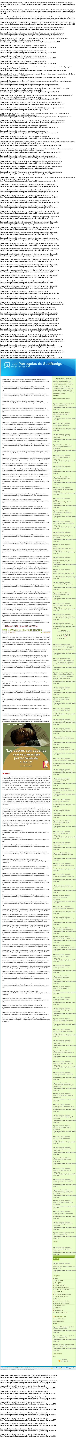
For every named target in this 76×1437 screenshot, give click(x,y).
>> (69, 639)
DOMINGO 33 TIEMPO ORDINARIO (25, 630)
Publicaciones (61, 1319)
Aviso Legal (56, 395)
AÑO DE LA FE (59, 1280)
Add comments (46, 632)
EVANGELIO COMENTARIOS (63, 1294)
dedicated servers (32, 1367)
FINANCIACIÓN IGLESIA (61, 1296)
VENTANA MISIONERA (61, 1312)
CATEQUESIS (58, 1283)
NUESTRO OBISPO (60, 1305)
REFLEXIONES (59, 1310)
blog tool (25, 1367)
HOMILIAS (12, 632)
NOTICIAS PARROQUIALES (62, 1303)
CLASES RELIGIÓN (60, 1285)
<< (58, 639)
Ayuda (6, 1367)
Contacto (2, 1367)
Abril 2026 (63, 630)
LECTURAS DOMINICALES (62, 1301)
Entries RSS (55, 1367)
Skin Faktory (31, 1369)
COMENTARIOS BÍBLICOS (62, 1287)
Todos (56, 1278)
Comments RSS (64, 1367)
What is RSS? (56, 1323)
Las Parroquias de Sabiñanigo (36, 364)
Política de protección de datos (61, 398)
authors (38, 1367)
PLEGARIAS (58, 1308)
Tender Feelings (23, 1369)
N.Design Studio (12, 1369)
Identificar (73, 1367)
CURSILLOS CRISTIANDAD (62, 1289)
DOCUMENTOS (59, 1292)
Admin (54, 1356)
